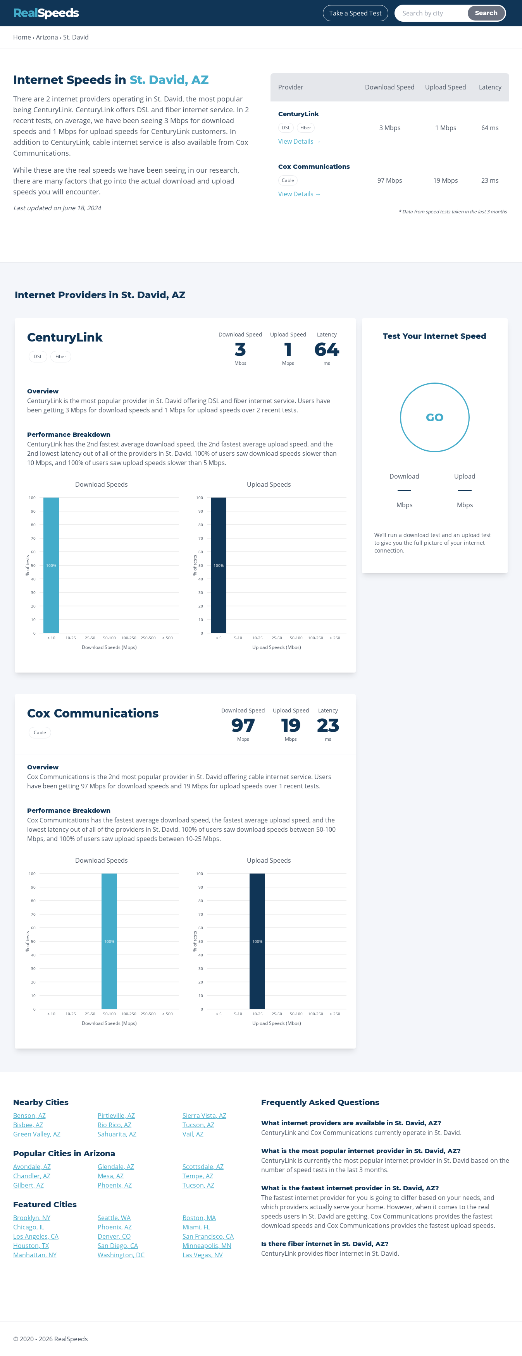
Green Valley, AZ (36, 1134)
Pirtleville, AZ (116, 1115)
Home (22, 37)
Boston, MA (199, 1218)
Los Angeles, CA (36, 1236)
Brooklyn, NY (31, 1218)
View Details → (299, 141)
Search (486, 13)
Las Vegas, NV (203, 1255)
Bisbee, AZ (28, 1125)
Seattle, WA (114, 1218)
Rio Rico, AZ (114, 1125)
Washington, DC (121, 1255)
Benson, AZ (29, 1115)
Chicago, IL (28, 1227)
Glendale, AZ (116, 1166)
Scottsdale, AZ (203, 1166)
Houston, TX (31, 1245)
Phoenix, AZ (115, 1185)
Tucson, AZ (198, 1125)
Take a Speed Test (355, 13)
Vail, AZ (193, 1134)
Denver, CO (114, 1236)
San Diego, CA (118, 1245)
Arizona (47, 37)
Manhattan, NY (35, 1255)
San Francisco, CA (208, 1236)
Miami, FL (196, 1227)
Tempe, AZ (198, 1176)
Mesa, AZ (111, 1176)
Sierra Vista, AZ (204, 1115)
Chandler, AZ (31, 1176)
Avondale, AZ (32, 1166)
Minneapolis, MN (207, 1245)
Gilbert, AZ (28, 1185)
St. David (76, 37)
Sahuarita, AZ (117, 1134)
